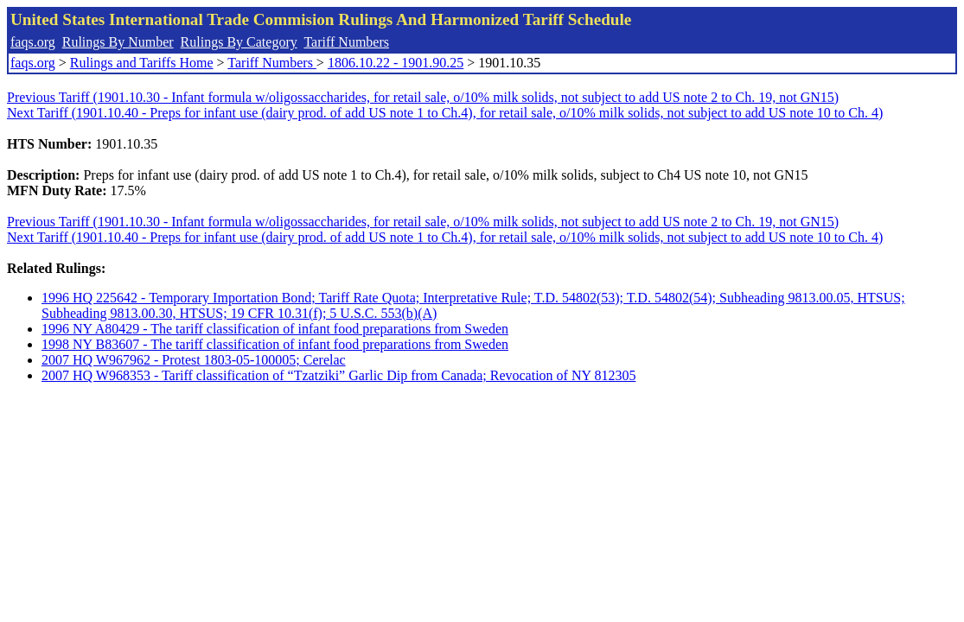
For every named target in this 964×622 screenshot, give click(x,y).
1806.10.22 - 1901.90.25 (395, 62)
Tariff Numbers (346, 42)
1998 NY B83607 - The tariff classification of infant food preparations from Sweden (274, 344)
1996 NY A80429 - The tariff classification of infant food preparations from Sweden (274, 328)
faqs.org (32, 42)
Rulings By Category (239, 42)
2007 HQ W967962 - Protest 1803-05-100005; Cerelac (193, 359)
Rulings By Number (118, 42)
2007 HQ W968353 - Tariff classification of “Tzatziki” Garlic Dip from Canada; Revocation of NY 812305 (338, 375)
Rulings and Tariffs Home (142, 62)
